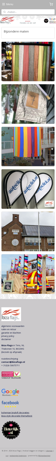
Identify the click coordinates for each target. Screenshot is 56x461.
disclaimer (6, 339)
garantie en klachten (11, 332)
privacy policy (7, 336)
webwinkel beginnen (18, 455)
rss (7, 455)
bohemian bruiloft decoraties (15, 412)
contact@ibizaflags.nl (13, 362)
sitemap (49, 451)
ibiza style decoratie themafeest (16, 415)
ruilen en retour (8, 329)
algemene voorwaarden (12, 326)
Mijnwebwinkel (44, 455)
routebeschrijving (9, 358)
